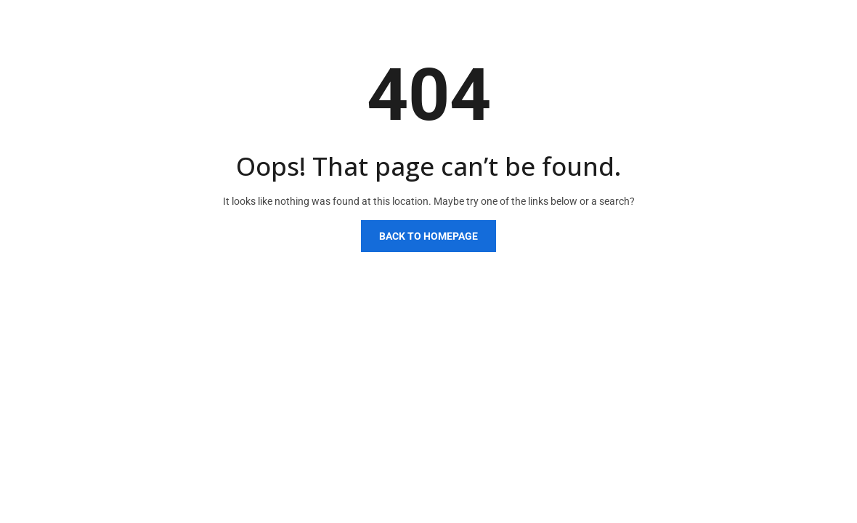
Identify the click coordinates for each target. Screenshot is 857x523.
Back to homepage (428, 236)
